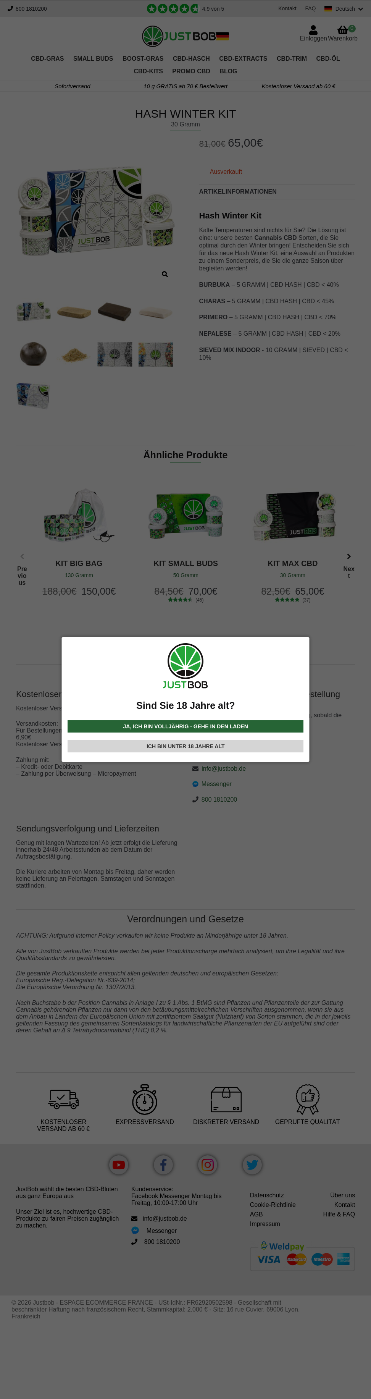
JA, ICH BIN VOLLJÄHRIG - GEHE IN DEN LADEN (185, 726)
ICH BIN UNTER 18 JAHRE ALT (186, 746)
